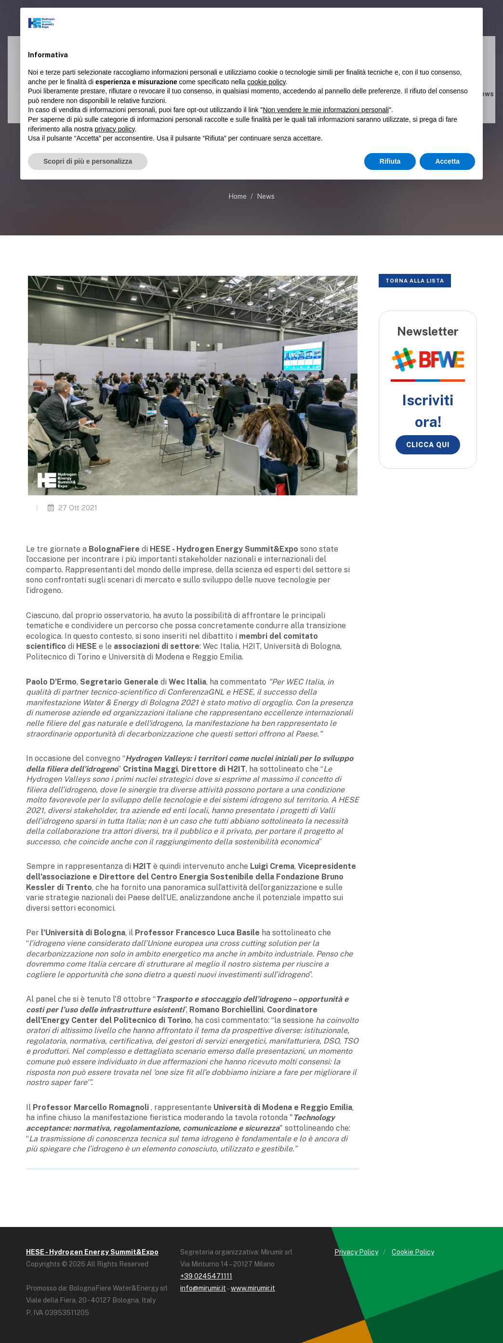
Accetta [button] (447, 161)
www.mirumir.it (253, 1288)
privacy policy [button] (115, 129)
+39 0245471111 (206, 1276)
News (266, 196)
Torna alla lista (414, 281)
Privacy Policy (356, 1252)
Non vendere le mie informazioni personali (325, 110)
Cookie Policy (413, 1252)
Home (237, 196)
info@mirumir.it (203, 1288)
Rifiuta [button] (390, 161)
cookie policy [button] (266, 82)
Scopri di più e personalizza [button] (87, 161)
